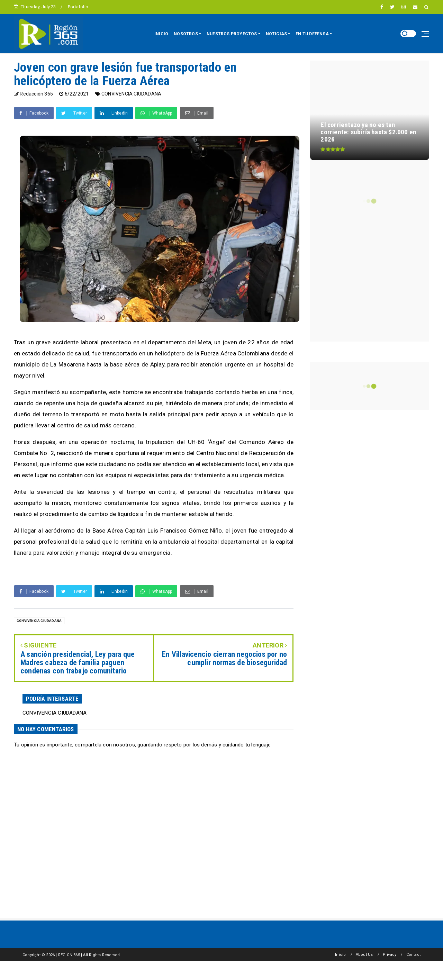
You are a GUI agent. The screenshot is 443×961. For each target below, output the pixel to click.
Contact (413, 955)
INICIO (161, 33)
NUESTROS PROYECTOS (232, 33)
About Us (364, 955)
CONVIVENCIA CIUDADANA (131, 94)
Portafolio (78, 6)
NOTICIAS (276, 33)
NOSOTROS (186, 33)
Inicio (340, 955)
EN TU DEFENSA (312, 33)
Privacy (389, 955)
